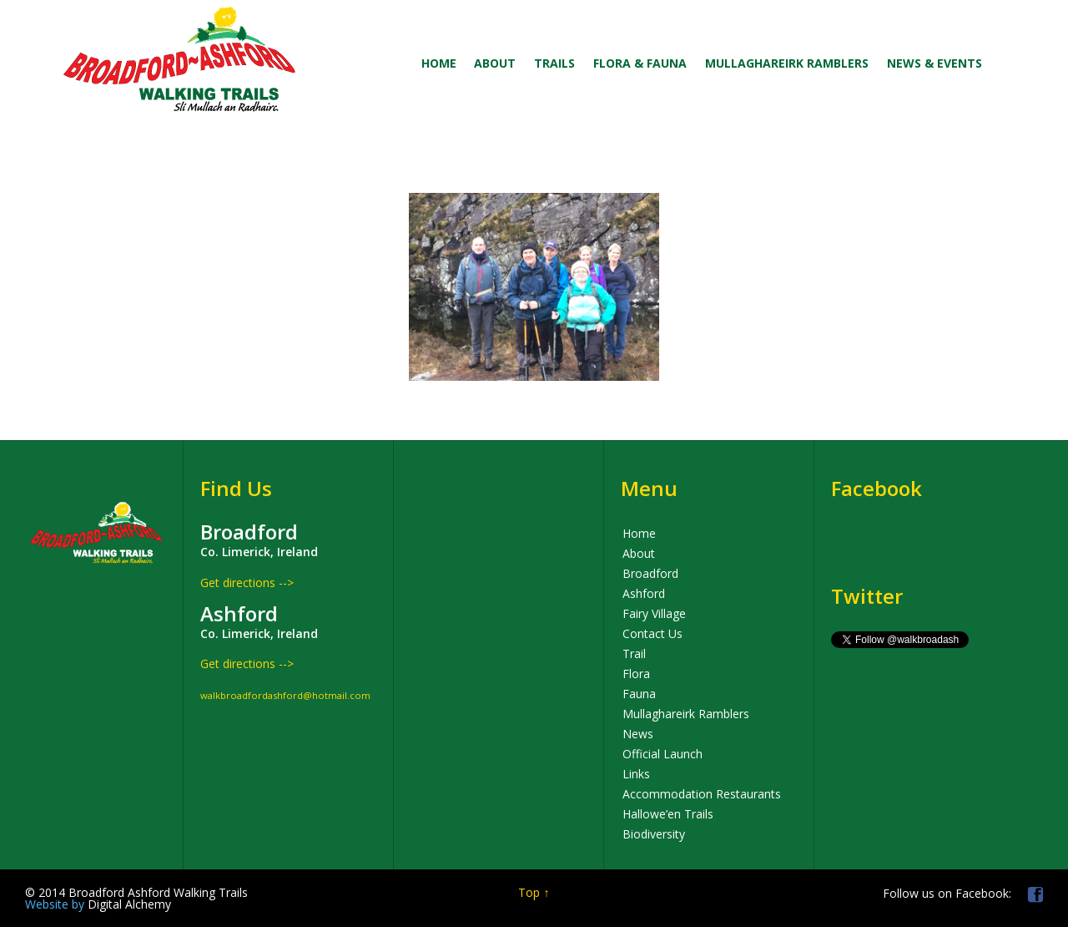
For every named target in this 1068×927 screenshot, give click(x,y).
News (637, 734)
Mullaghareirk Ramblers (685, 714)
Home (639, 533)
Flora (636, 673)
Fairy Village (654, 613)
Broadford (650, 573)
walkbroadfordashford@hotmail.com (285, 695)
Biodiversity (653, 834)
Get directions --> (247, 582)
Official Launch (662, 754)
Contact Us (652, 633)
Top (529, 892)
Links (636, 774)
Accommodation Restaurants (701, 794)
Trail (634, 653)
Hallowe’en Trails (667, 814)
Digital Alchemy (98, 904)
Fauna (639, 694)
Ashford (643, 593)
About (638, 553)
